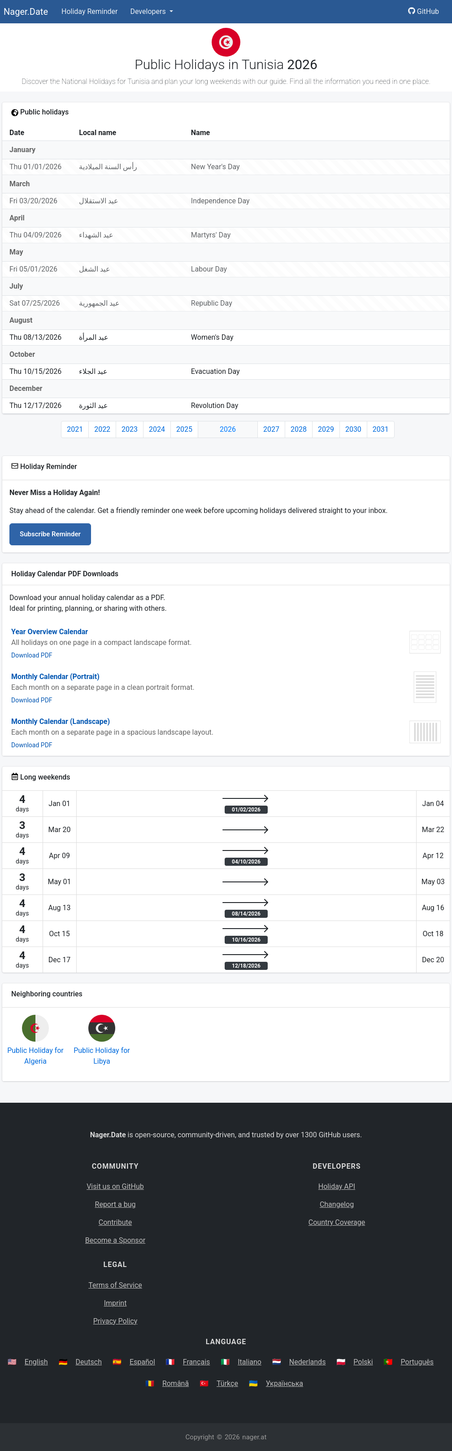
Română (175, 1383)
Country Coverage (337, 1222)
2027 (271, 429)
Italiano (249, 1362)
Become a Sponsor (115, 1240)
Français (196, 1362)
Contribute (115, 1222)
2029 (326, 429)
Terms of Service (115, 1285)
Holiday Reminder (89, 11)
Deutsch (89, 1362)
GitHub (423, 11)
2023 (130, 429)
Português (417, 1362)
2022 (102, 429)
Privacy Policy (115, 1321)
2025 (184, 429)
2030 (353, 429)
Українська (284, 1383)
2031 (381, 429)
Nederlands (307, 1362)
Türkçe (227, 1383)
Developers (148, 11)
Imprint (115, 1303)
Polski (363, 1362)
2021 (75, 429)
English (36, 1362)
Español (142, 1362)
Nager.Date (26, 11)
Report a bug (115, 1204)
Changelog (337, 1204)
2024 (157, 429)
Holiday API (336, 1186)
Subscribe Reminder (50, 534)
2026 (228, 429)
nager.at (254, 1437)
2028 (299, 429)
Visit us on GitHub (115, 1186)
